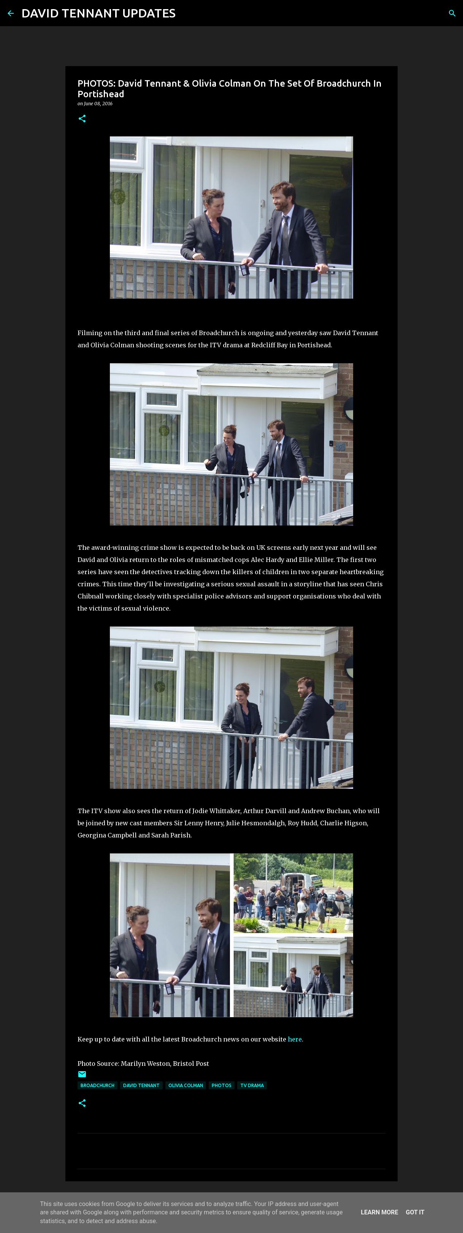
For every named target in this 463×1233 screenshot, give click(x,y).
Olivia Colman (185, 1085)
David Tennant (141, 1085)
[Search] (186, 13)
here (295, 1039)
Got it (415, 1212)
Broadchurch (97, 1085)
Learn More (379, 1212)
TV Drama (252, 1085)
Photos (222, 1085)
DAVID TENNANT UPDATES (98, 13)
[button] (82, 119)
